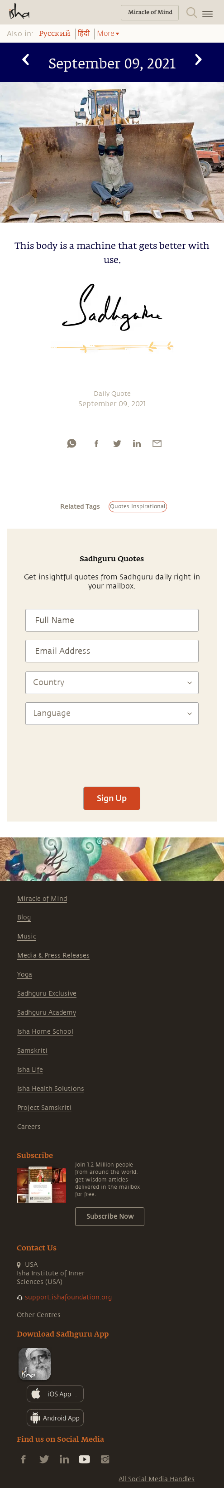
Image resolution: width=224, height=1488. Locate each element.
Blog (24, 917)
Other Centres (39, 1315)
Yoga (24, 974)
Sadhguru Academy (46, 1012)
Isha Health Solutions (50, 1088)
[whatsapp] (71, 443)
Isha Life (30, 1069)
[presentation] (112, 751)
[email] (157, 443)
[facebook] (96, 443)
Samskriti (32, 1050)
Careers (29, 1126)
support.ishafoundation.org (68, 1297)
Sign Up (112, 798)
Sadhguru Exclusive (46, 993)
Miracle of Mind (42, 898)
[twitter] (116, 443)
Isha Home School (45, 1031)
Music (26, 936)
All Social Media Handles (157, 1479)
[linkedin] (136, 443)
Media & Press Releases (53, 955)
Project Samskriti (44, 1107)
